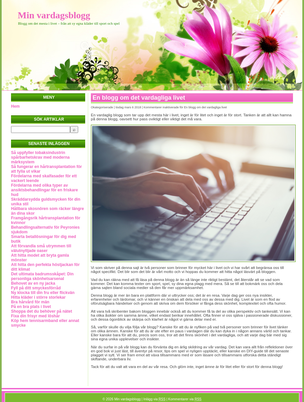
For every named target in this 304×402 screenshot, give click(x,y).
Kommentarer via (184, 399)
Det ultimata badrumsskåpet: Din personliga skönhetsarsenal (42, 276)
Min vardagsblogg (54, 15)
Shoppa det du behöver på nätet (41, 311)
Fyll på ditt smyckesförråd (36, 288)
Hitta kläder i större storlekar (38, 297)
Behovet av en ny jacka (33, 283)
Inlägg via (154, 399)
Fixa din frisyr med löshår (35, 316)
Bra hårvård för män (30, 302)
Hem (15, 106)
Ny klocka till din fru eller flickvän (42, 292)
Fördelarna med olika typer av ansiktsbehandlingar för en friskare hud (44, 190)
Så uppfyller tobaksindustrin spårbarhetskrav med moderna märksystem (40, 157)
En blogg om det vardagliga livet (139, 97)
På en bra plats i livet (31, 306)
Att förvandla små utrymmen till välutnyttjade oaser (41, 248)
